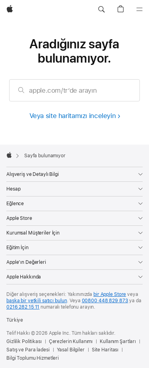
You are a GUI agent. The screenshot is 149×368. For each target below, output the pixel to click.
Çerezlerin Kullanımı (71, 341)
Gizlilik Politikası (24, 341)
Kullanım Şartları (118, 341)
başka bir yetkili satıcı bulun (36, 300)
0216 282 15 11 (22, 307)
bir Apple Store (109, 294)
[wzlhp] (9, 9)
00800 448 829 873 (105, 300)
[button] (101, 9)
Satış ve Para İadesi (28, 350)
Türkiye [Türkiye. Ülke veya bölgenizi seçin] (14, 320)
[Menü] (139, 9)
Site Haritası (105, 350)
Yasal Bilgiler (71, 350)
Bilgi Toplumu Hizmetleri (32, 358)
